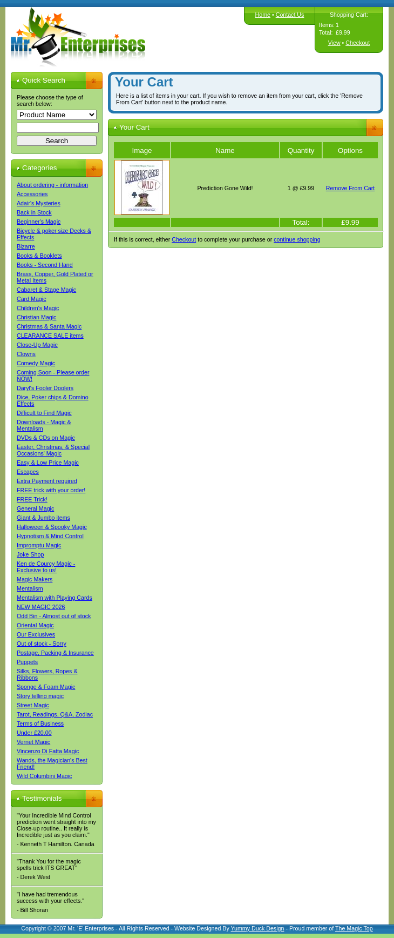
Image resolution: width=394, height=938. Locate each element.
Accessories (32, 194)
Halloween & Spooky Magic (52, 527)
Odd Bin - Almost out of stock (54, 616)
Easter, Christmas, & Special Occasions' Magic (53, 450)
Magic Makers (34, 579)
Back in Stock (34, 212)
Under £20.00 (34, 732)
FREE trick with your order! (51, 490)
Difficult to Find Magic (44, 413)
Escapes (28, 471)
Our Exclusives (36, 634)
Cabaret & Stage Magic (46, 289)
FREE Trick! (32, 499)
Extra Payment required (47, 481)
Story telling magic (40, 696)
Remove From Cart (350, 188)
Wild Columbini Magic (44, 776)
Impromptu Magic (39, 545)
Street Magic (33, 705)
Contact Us (290, 14)
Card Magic (31, 299)
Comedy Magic (36, 363)
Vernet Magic (33, 742)
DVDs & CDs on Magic (46, 437)
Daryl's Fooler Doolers (45, 388)
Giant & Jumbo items (43, 517)
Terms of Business (40, 723)
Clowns (26, 354)
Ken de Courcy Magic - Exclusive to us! (46, 566)
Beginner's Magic (38, 221)
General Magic (35, 508)
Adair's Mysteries (38, 203)
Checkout (357, 42)
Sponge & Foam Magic (46, 687)
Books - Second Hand (45, 265)
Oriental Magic (35, 625)
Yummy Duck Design (257, 928)
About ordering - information (52, 185)
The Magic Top (354, 928)
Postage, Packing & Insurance (55, 652)
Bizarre (26, 246)
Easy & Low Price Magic (48, 462)
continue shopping (297, 239)
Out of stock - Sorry (41, 643)
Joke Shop (30, 554)
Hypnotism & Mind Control (50, 536)
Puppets (27, 662)
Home (262, 14)
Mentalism (30, 588)
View (334, 42)
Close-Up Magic (37, 344)
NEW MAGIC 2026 (41, 607)
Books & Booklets (39, 255)
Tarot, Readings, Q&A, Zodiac (55, 714)
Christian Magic (36, 317)
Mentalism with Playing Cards (54, 597)
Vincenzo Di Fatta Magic (48, 751)
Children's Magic (38, 308)
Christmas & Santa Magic (49, 326)
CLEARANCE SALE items (50, 335)
